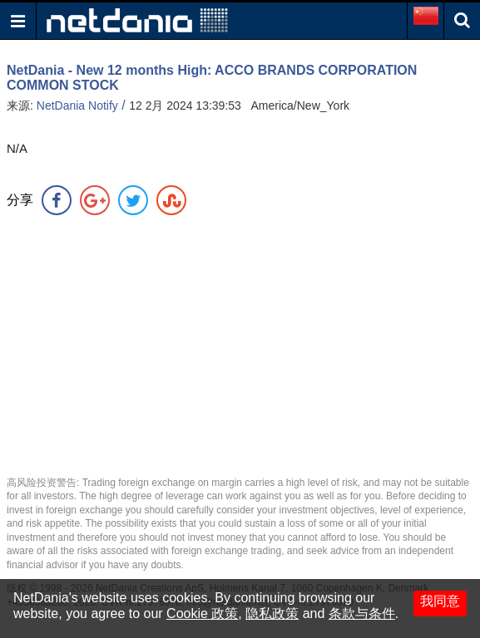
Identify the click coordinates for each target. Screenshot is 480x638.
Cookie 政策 (202, 613)
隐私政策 (272, 613)
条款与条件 (362, 613)
